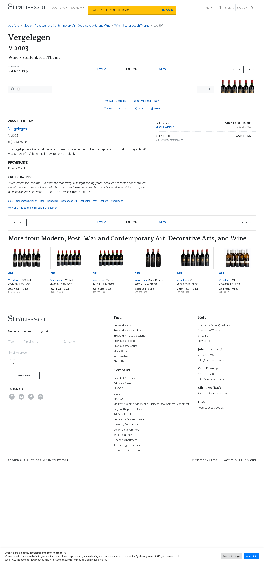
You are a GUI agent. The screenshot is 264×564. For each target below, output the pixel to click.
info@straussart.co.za (211, 456)
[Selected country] (11, 460)
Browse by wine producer (128, 426)
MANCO (118, 495)
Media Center (121, 447)
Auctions (13, 25)
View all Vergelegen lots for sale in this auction (32, 304)
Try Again (167, 9)
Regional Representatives (128, 505)
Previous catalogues (126, 442)
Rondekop (52, 297)
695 (137, 369)
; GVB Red (25, 376)
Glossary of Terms (209, 426)
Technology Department (127, 541)
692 (10, 369)
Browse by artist (123, 421)
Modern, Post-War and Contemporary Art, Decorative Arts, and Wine (66, 25)
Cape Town (206, 465)
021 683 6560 (206, 470)
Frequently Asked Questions (214, 421)
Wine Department (123, 531)
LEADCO (118, 484)
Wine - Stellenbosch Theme (131, 25)
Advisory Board (123, 479)
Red (42, 297)
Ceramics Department (126, 526)
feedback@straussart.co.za (214, 489)
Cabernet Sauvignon (26, 297)
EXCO (117, 489)
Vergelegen (17, 225)
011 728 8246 (206, 451)
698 (179, 369)
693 (52, 369)
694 (95, 369)
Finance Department (125, 536)
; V (190, 376)
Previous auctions (124, 437)
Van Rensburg (100, 297)
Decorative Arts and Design (129, 515)
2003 (10, 297)
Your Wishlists (122, 452)
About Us (119, 457)
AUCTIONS (58, 7)
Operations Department (127, 546)
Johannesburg (208, 445)
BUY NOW (76, 7)
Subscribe (24, 471)
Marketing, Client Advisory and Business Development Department (151, 500)
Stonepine (85, 297)
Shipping (203, 431)
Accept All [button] (251, 556)
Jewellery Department (126, 520)
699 (221, 369)
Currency (146, 197)
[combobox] (15, 437)
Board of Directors (124, 474)
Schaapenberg (69, 297)
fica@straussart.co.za (211, 503)
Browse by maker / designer (130, 431)
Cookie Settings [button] (231, 556)
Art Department (122, 510)
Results (249, 69)
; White (234, 376)
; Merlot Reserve (155, 376)
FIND (206, 7)
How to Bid (204, 437)
